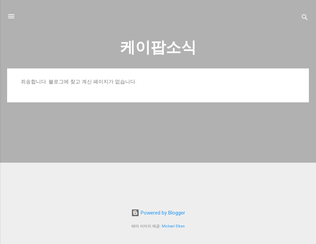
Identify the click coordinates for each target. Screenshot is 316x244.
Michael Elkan (173, 226)
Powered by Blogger (158, 213)
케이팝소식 (158, 47)
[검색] (305, 18)
